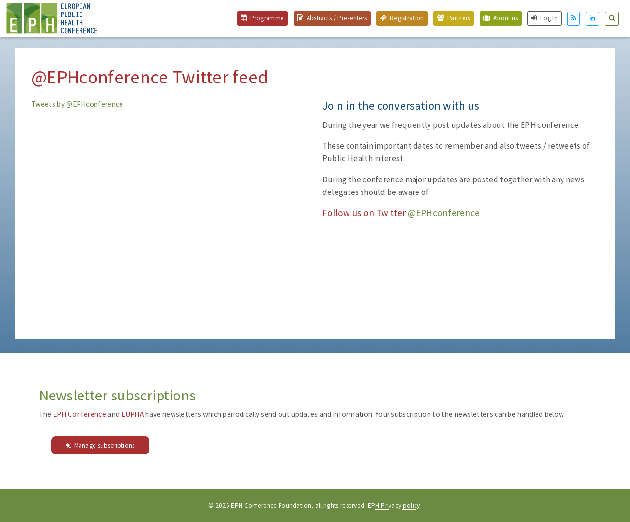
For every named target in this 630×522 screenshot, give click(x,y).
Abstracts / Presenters (337, 18)
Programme (267, 18)
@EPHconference (444, 213)
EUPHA (132, 414)
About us (505, 18)
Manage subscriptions (104, 445)
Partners (458, 18)
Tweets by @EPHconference (77, 104)
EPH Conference (79, 414)
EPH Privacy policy (394, 505)
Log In (549, 18)
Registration (407, 18)
